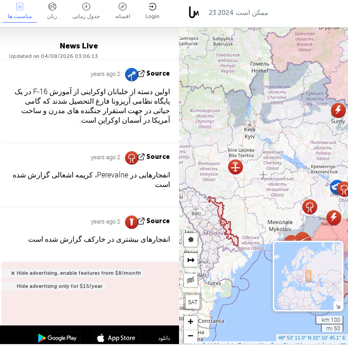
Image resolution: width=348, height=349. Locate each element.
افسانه (122, 11)
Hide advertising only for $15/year (59, 286)
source (158, 73)
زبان (52, 11)
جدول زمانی (86, 11)
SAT (193, 302)
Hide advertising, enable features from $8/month (79, 273)
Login (152, 11)
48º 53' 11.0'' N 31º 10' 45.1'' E (312, 337)
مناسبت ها (20, 11)
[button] (338, 110)
